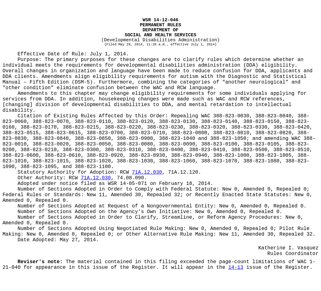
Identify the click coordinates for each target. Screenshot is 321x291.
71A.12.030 (147, 172)
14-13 (235, 267)
